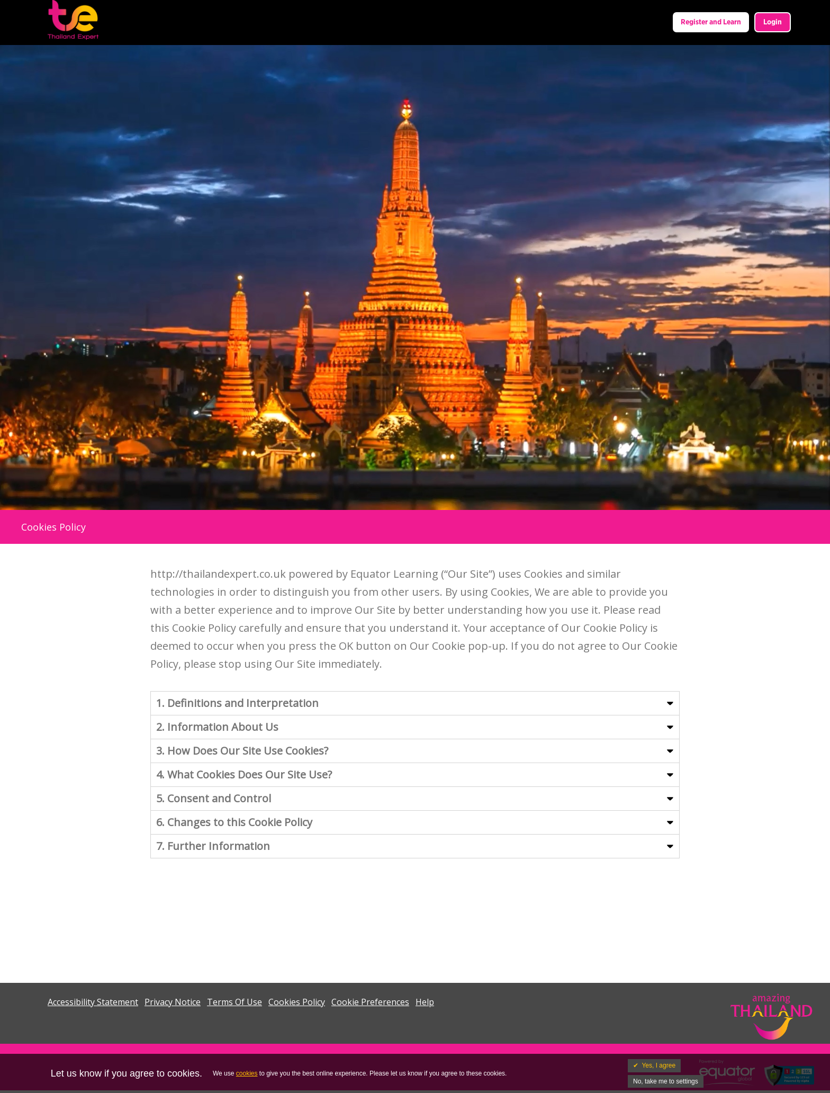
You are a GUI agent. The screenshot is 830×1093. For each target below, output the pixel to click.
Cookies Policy (296, 1002)
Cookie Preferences (370, 1002)
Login (772, 22)
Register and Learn (711, 22)
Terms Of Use (234, 1002)
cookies (247, 1073)
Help (425, 1002)
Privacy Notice (173, 1002)
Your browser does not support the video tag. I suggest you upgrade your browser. (415, 277)
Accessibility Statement (93, 1002)
